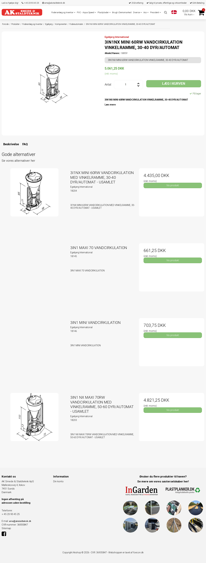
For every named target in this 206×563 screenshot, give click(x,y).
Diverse (137, 12)
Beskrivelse (11, 144)
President (155, 12)
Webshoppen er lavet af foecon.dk (126, 552)
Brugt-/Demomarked (121, 12)
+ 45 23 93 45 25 (30, 3)
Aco (146, 12)
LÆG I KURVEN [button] (173, 84)
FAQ (25, 144)
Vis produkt (172, 185)
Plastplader (104, 12)
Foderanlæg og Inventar (63, 12)
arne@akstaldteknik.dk (53, 3)
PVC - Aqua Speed (86, 12)
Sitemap (6, 528)
